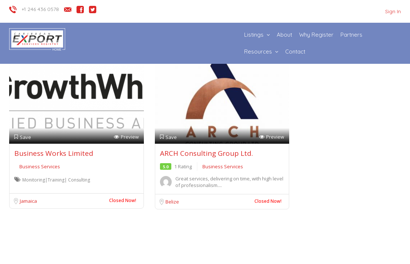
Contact (295, 51)
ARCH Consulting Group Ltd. (206, 153)
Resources (258, 51)
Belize (172, 201)
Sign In (393, 11)
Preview (126, 137)
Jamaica (28, 201)
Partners (351, 34)
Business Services (39, 166)
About (284, 34)
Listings (254, 34)
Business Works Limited (53, 153)
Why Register (316, 34)
